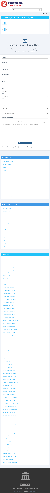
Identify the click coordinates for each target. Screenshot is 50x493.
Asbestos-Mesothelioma (8, 161)
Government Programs (7, 176)
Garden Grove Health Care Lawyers (10, 320)
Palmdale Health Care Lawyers (9, 373)
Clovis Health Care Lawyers (8, 278)
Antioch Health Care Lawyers (9, 261)
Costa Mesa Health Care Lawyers (10, 284)
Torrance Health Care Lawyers (9, 447)
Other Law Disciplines (10, 204)
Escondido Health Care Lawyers (9, 302)
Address (3, 81)
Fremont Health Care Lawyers (9, 311)
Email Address (5, 69)
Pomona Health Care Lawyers (9, 379)
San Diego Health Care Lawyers (9, 406)
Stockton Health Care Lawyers (9, 435)
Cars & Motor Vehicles (7, 217)
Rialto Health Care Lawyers (8, 385)
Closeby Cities (6, 254)
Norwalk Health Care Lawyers (9, 355)
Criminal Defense (6, 226)
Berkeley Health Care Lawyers (9, 267)
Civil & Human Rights (7, 220)
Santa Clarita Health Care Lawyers (10, 424)
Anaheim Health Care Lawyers (9, 258)
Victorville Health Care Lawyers (9, 456)
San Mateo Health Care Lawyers (9, 415)
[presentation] (25, 138)
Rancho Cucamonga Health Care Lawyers (11, 382)
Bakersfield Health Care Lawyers (9, 264)
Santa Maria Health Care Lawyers (10, 427)
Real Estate (5, 246)
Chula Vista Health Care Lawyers (9, 275)
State (3, 93)
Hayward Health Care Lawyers (9, 326)
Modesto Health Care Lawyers (9, 347)
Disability (5, 167)
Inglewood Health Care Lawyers (9, 332)
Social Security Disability (8, 196)
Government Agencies (7, 173)
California (5, 15)
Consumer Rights (6, 223)
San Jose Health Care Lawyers (9, 412)
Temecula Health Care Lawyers (9, 441)
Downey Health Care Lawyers (9, 290)
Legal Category (5, 105)
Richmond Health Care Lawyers (9, 388)
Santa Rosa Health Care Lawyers (9, 430)
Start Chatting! (25, 143)
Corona (11, 15)
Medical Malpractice (7, 185)
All (1, 15)
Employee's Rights (6, 229)
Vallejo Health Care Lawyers (8, 450)
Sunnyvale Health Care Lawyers (9, 438)
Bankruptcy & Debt (7, 211)
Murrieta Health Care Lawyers (9, 352)
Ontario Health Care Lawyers (9, 364)
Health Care (7, 157)
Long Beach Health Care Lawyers (10, 341)
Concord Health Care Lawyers (9, 281)
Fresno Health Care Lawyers (9, 314)
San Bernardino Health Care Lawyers (10, 403)
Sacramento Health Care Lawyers (10, 397)
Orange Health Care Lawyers (9, 367)
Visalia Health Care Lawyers (8, 459)
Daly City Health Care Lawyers (9, 287)
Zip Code (4, 98)
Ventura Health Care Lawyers (9, 453)
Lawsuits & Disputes (7, 243)
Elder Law (5, 170)
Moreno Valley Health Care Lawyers (10, 350)
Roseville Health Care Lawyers (9, 394)
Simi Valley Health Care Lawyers (9, 433)
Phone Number (5, 74)
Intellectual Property (7, 240)
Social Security (6, 193)
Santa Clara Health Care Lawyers (9, 421)
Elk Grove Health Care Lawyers (9, 299)
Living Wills (5, 182)
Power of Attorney (6, 191)
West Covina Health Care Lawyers (10, 462)
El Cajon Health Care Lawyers (9, 293)
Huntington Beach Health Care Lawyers (11, 329)
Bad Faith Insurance (7, 164)
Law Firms (45, 13)
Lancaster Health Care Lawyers (9, 338)
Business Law (5, 214)
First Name (4, 57)
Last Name (4, 62)
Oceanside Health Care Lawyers (9, 361)
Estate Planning (6, 231)
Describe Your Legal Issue (7, 117)
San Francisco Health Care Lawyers (10, 409)
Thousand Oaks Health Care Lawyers (10, 444)
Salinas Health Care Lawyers (9, 400)
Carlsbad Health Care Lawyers (9, 272)
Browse (9, 10)
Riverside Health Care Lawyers (9, 391)
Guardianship (5, 179)
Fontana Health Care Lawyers (9, 308)
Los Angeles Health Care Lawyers (10, 344)
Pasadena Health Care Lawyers (9, 376)
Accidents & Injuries (7, 208)
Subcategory (4, 110)
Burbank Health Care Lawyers (9, 270)
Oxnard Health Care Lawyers (9, 370)
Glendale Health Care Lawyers (9, 323)
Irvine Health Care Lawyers (8, 335)
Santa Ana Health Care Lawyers (9, 418)
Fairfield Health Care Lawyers (9, 305)
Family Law (5, 234)
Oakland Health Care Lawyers (9, 358)
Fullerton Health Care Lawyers (9, 317)
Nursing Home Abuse (7, 188)
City (2, 88)
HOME (3, 10)
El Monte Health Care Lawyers (9, 296)
